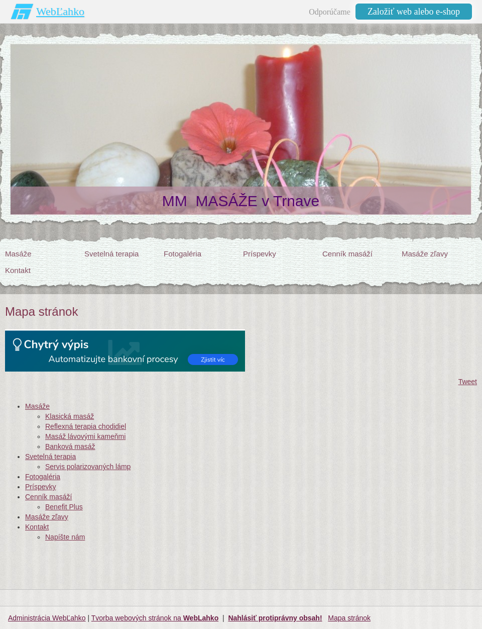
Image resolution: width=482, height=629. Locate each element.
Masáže (37, 406)
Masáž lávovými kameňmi (85, 436)
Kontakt (37, 527)
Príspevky (40, 487)
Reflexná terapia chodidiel (85, 426)
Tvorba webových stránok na (154, 618)
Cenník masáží (48, 497)
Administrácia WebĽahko (47, 618)
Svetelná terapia (50, 457)
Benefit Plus (64, 507)
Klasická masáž (69, 416)
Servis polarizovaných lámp (88, 467)
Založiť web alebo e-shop (414, 12)
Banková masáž (70, 446)
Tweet (467, 382)
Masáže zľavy (46, 517)
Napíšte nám (65, 537)
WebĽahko (60, 11)
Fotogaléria (42, 477)
